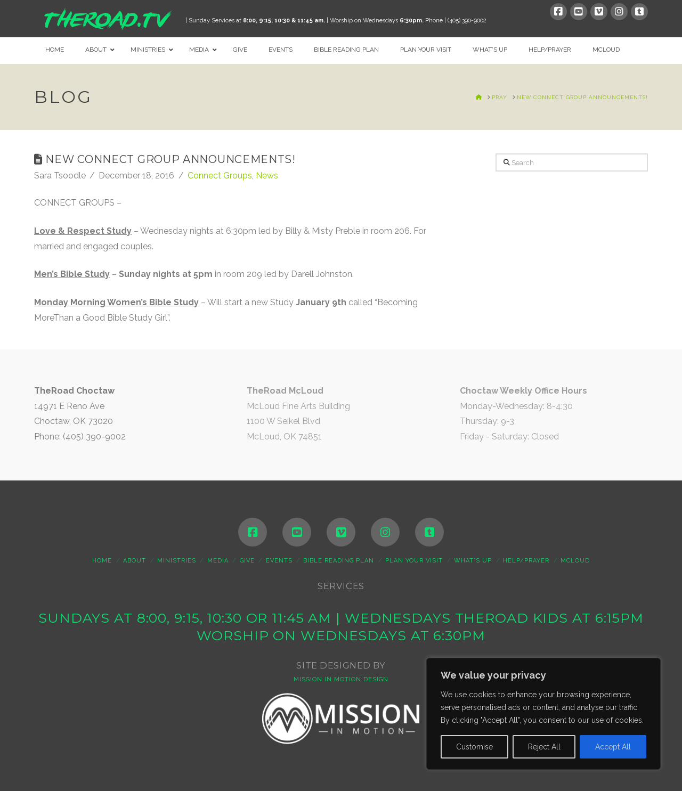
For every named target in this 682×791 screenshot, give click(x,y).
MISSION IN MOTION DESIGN (341, 679)
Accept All (613, 747)
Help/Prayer (526, 560)
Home (102, 560)
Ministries (176, 560)
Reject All (544, 747)
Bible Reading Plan (338, 560)
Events (279, 560)
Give (247, 560)
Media (218, 560)
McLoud (575, 560)
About (134, 560)
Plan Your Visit (414, 560)
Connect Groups (220, 175)
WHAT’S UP (473, 560)
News (267, 175)
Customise (474, 747)
